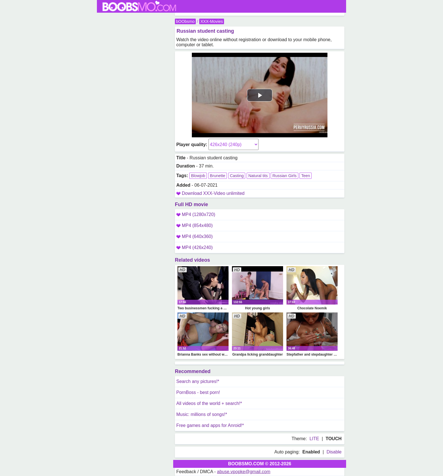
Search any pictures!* (197, 381)
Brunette (217, 175)
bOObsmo (185, 21)
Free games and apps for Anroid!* (210, 425)
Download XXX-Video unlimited (213, 193)
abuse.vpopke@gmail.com (243, 471)
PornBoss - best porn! (198, 392)
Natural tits (258, 175)
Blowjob (198, 175)
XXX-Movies (211, 21)
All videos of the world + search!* (209, 403)
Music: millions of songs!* (201, 414)
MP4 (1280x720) (195, 214)
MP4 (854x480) (194, 225)
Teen (305, 175)
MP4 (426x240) (194, 247)
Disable (334, 451)
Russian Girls (284, 175)
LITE (314, 438)
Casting (237, 175)
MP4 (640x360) (194, 236)
